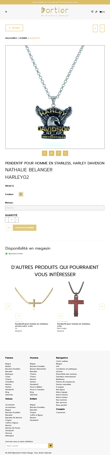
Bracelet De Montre (13, 417)
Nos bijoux (60, 389)
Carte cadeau (62, 361)
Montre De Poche (12, 428)
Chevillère (9, 382)
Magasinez (11, 38)
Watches (9, 394)
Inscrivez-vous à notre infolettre (19, 441)
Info (57, 366)
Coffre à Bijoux (11, 423)
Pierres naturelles (63, 384)
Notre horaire (61, 397)
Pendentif (9, 389)
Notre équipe (61, 392)
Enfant (33, 398)
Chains (33, 376)
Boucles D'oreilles (12, 369)
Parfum (8, 387)
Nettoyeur (9, 435)
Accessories (10, 407)
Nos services (61, 402)
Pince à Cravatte (37, 389)
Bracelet (8, 371)
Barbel (8, 366)
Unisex (9, 398)
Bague (8, 363)
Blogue (59, 363)
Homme (34, 357)
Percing (8, 433)
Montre (8, 384)
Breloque (9, 374)
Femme (9, 357)
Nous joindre (61, 405)
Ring (7, 392)
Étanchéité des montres (66, 374)
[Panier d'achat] (102, 12)
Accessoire (10, 404)
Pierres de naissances (65, 382)
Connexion (60, 412)
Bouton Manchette (38, 369)
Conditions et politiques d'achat (66, 370)
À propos (60, 387)
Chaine (8, 379)
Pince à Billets (36, 387)
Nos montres (61, 400)
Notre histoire (62, 394)
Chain (7, 376)
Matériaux (60, 379)
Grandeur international (66, 376)
